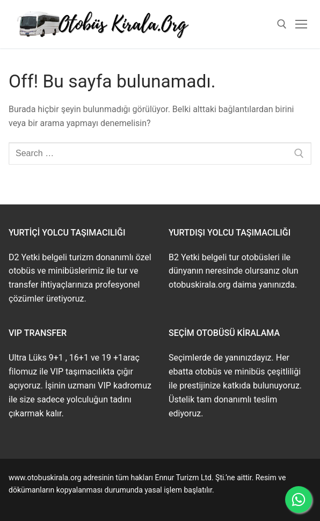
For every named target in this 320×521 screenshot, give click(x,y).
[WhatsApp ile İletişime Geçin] (298, 499)
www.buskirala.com (41, 502)
